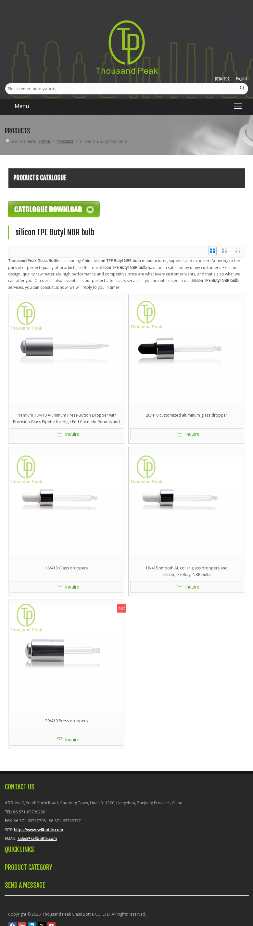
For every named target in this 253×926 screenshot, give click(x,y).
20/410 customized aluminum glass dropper (186, 415)
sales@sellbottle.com (37, 838)
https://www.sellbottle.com (38, 830)
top (239, 898)
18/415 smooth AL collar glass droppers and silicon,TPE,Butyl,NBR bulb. (186, 571)
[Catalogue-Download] (54, 209)
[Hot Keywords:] (242, 88)
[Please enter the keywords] (121, 88)
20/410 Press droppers (66, 721)
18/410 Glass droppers (66, 568)
